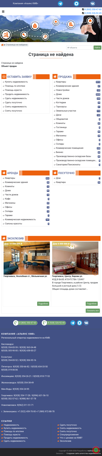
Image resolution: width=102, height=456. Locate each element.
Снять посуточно (68, 431)
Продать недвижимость (16, 438)
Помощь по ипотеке (14, 431)
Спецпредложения (69, 434)
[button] (95, 272)
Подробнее (43, 304)
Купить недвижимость (15, 428)
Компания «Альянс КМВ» (25, 3)
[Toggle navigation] (3, 11)
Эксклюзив (65, 441)
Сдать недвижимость (14, 441)
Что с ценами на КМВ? (71, 438)
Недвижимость (11, 425)
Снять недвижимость (71, 428)
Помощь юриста (12, 434)
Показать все (93, 311)
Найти (97, 47)
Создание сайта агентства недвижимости (83, 453)
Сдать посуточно (68, 425)
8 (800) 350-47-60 (92, 9)
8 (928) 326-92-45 (92, 13)
